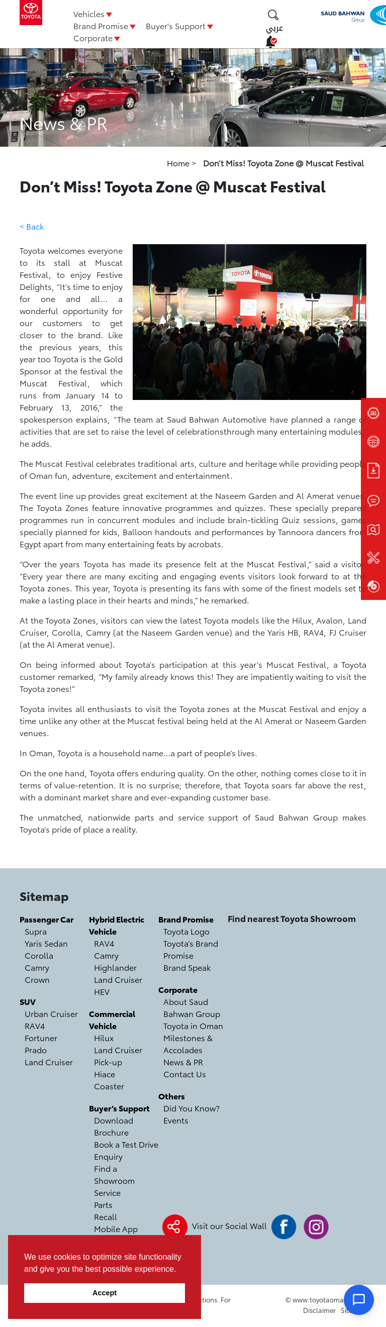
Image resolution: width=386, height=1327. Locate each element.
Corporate (93, 37)
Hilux (104, 1037)
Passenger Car (46, 919)
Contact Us (184, 1073)
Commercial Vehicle (112, 1019)
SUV (28, 1001)
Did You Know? (191, 1107)
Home (179, 162)
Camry (37, 967)
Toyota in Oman (193, 1025)
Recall (105, 1216)
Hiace (104, 1073)
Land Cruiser (49, 1061)
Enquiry (108, 1156)
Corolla (39, 955)
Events (175, 1120)
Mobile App (116, 1228)
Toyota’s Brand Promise (190, 949)
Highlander (115, 967)
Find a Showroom (114, 1174)
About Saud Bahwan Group (191, 1007)
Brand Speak (187, 967)
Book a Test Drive (126, 1144)
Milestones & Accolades (188, 1043)
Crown (37, 979)
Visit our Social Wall (229, 1225)
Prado (36, 1049)
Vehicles (89, 13)
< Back (32, 226)
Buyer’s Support (119, 1107)
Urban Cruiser (51, 1013)
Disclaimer (319, 1309)
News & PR (183, 1061)
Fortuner (41, 1037)
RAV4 (35, 1025)
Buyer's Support (176, 25)
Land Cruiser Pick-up (118, 1055)
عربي (274, 28)
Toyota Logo (186, 931)
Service (107, 1192)
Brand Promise (100, 25)
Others (171, 1095)
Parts (103, 1204)
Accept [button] (104, 1293)
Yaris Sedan (46, 943)
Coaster (109, 1085)
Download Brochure (113, 1126)
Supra (36, 931)
